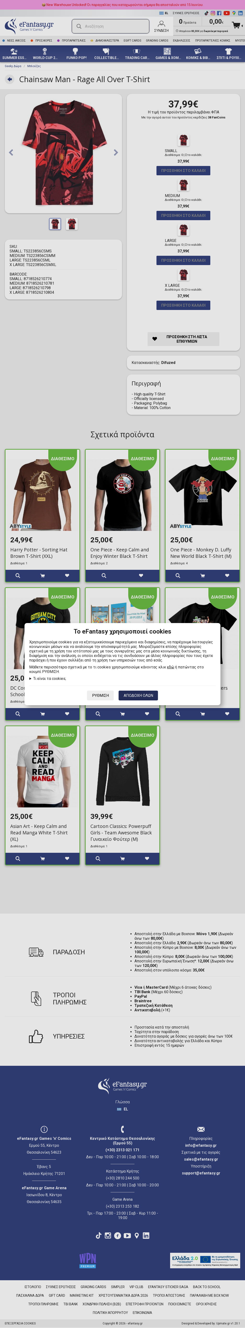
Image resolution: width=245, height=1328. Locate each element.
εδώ (170, 667)
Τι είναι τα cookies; (49, 678)
